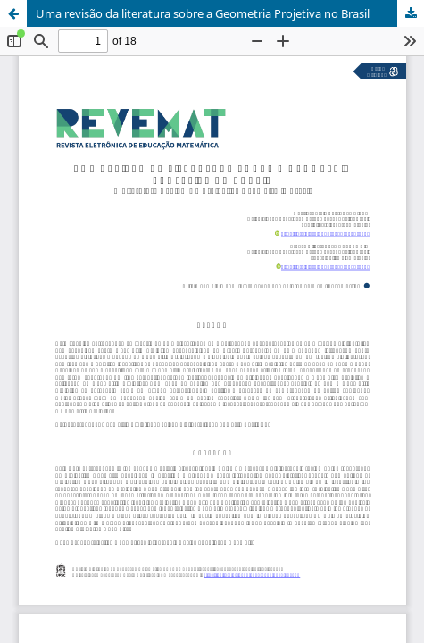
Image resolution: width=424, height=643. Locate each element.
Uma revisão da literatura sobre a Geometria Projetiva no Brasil (203, 13)
